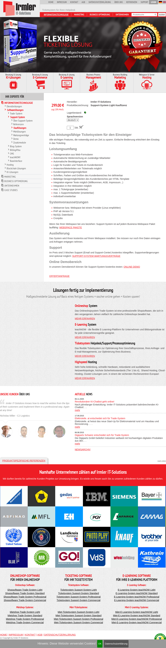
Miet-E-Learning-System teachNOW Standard (136, 615)
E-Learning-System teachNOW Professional (136, 596)
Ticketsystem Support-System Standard (78, 593)
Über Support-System (23, 120)
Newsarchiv (83, 449)
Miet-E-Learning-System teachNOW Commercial (137, 622)
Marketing (79, 14)
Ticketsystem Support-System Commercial (78, 600)
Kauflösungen (20, 128)
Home (50, 2)
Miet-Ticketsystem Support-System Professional (78, 619)
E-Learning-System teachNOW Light (136, 589)
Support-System (17, 117)
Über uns (118, 2)
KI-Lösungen (12, 172)
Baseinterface (16, 160)
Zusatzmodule (19, 142)
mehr (77, 410)
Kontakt (74, 2)
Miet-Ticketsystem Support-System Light (78, 612)
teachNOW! (15, 157)
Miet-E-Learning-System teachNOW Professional (136, 619)
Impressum (62, 2)
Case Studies (11, 190)
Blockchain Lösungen (16, 168)
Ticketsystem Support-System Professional (78, 596)
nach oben (162, 461)
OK (99, 643)
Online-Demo (132, 266)
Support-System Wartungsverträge (96, 256)
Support (144, 2)
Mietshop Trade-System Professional (25, 619)
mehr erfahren (85, 318)
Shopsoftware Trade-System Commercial (25, 600)
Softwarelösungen (15, 110)
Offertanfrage (59, 276)
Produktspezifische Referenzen (23, 460)
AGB (83, 2)
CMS (12, 153)
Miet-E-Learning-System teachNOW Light (136, 612)
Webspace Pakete (70, 227)
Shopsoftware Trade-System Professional (24, 596)
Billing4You (15, 150)
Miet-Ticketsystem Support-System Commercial (78, 622)
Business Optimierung (100, 14)
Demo (16, 138)
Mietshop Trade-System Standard (25, 615)
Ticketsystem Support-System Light (78, 589)
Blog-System (16, 146)
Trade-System (16, 113)
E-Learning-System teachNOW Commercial (136, 600)
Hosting (10, 164)
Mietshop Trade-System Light (25, 612)
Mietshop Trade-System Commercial (25, 622)
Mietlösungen (19, 131)
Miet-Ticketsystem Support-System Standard (78, 615)
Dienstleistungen (14, 106)
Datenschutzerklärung (116, 643)
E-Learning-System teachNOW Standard (137, 593)
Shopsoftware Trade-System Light (24, 589)
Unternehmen (122, 14)
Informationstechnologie (56, 14)
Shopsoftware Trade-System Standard (24, 593)
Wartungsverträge (21, 135)
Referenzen (131, 2)
